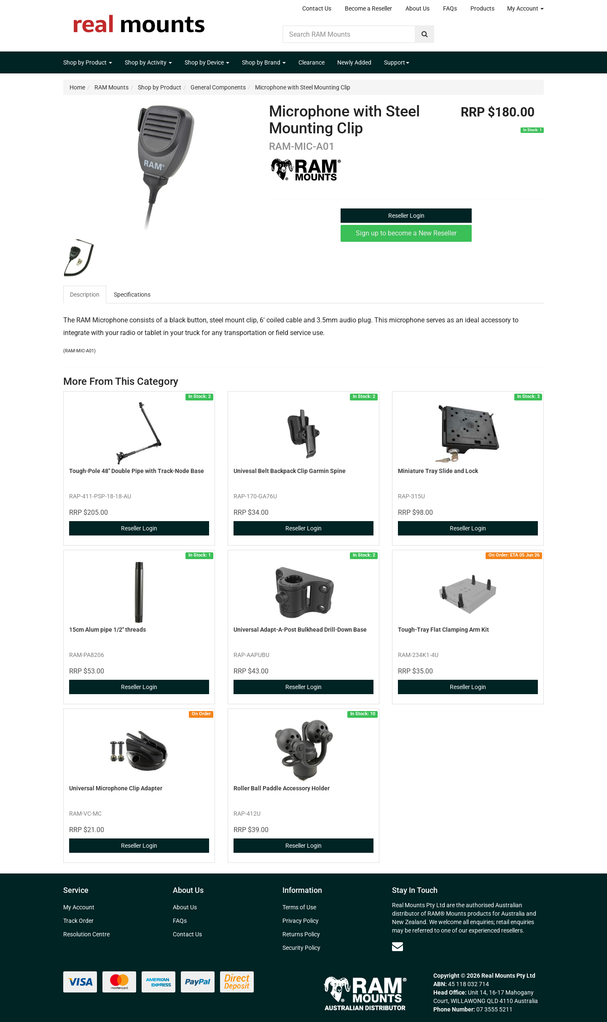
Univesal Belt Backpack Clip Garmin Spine (290, 471)
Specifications (132, 294)
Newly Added (354, 62)
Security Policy (301, 947)
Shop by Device (207, 62)
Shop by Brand (264, 62)
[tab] (85, 294)
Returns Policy (301, 934)
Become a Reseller (368, 8)
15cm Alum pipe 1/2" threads (107, 629)
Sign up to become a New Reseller (406, 233)
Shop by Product (87, 62)
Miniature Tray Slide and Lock (438, 471)
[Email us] (397, 946)
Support (396, 62)
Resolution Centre (86, 934)
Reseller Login (406, 215)
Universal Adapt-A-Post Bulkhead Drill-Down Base (300, 629)
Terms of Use (299, 907)
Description (84, 294)
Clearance (311, 62)
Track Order (78, 920)
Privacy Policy (300, 920)
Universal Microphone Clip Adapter (115, 788)
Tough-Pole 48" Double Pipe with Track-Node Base (136, 471)
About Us (418, 8)
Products (482, 8)
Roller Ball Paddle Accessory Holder (282, 788)
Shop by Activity (148, 62)
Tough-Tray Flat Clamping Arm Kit (443, 629)
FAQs (450, 8)
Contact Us (316, 8)
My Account (525, 8)
